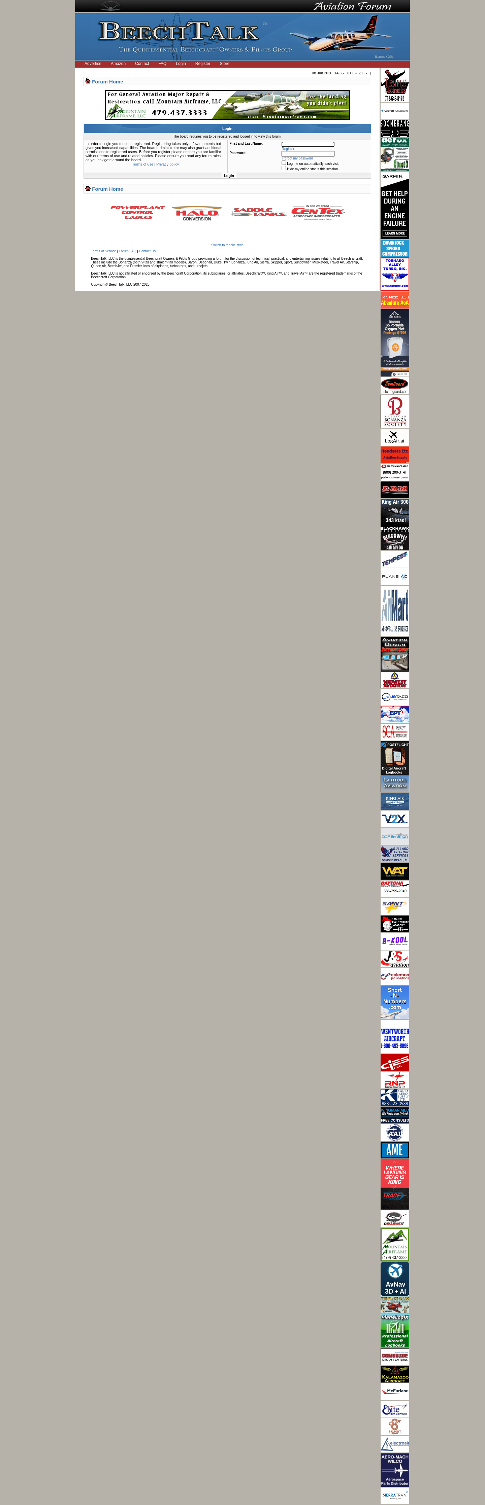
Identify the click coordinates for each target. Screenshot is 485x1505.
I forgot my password (297, 158)
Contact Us (147, 251)
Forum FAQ (127, 251)
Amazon (118, 63)
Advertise (93, 63)
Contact (142, 63)
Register (203, 63)
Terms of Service (103, 251)
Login (181, 63)
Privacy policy (167, 164)
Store (225, 63)
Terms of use (142, 164)
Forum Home (107, 81)
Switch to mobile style (227, 245)
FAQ (162, 63)
